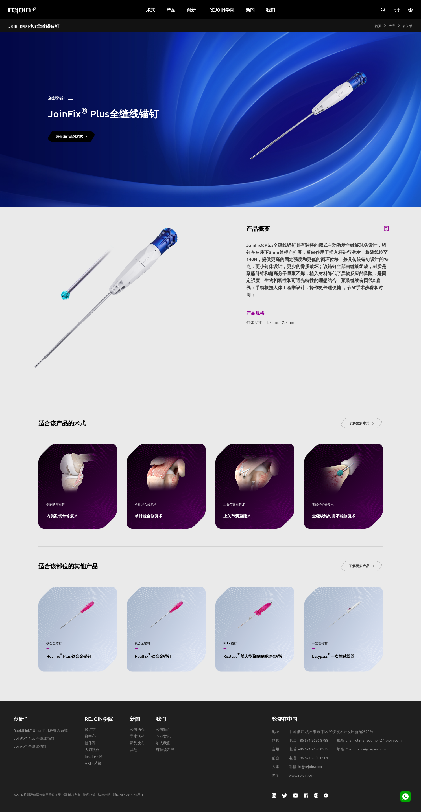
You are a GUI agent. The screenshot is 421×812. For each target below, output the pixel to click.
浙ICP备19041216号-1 (128, 794)
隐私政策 (89, 794)
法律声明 (104, 794)
